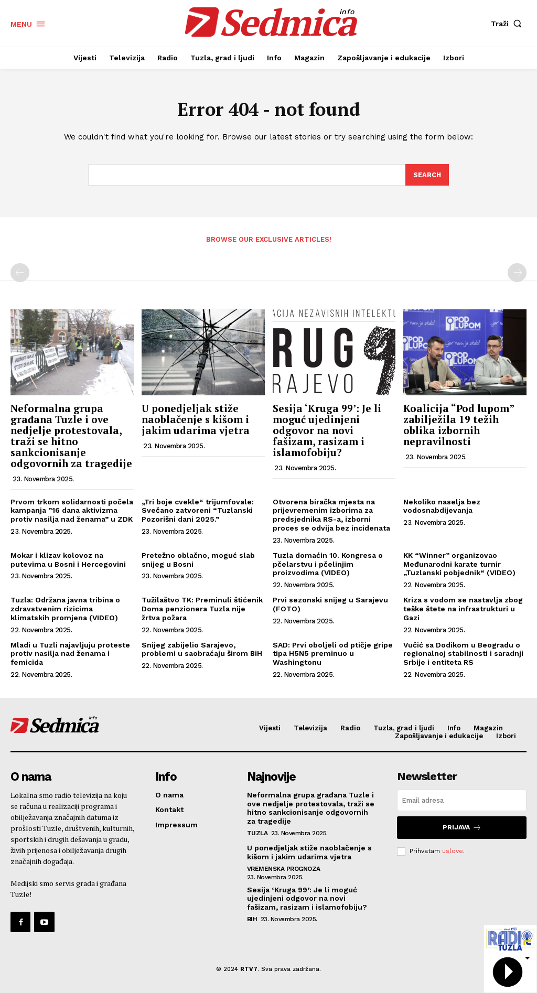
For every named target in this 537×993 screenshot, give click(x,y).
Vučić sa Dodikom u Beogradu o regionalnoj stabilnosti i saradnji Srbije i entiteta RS (463, 654)
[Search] (427, 176)
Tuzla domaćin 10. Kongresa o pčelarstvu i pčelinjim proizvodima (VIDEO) (328, 565)
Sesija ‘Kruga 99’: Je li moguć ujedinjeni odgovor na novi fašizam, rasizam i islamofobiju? (327, 431)
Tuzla (257, 833)
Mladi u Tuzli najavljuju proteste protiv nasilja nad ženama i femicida (70, 654)
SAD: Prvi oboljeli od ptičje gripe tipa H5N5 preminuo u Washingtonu (333, 654)
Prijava (462, 828)
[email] (462, 801)
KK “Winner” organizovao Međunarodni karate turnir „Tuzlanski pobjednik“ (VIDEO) (459, 565)
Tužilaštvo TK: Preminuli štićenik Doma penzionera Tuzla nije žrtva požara (202, 610)
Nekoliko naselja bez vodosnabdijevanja (441, 507)
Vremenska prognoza (283, 869)
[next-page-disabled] (517, 273)
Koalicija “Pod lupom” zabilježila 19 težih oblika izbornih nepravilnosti (458, 426)
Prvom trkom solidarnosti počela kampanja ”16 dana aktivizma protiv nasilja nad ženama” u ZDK (71, 512)
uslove (452, 851)
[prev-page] (19, 273)
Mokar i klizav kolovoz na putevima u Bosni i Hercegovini (68, 560)
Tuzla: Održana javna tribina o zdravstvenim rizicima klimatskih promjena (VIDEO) (65, 610)
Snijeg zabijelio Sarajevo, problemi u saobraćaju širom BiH (202, 650)
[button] (509, 24)
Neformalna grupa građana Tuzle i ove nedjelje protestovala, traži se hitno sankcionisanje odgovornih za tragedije (71, 436)
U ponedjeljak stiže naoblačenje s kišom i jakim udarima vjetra (196, 420)
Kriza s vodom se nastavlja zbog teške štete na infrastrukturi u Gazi (463, 610)
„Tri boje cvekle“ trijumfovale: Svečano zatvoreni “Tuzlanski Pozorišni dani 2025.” (198, 512)
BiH (252, 919)
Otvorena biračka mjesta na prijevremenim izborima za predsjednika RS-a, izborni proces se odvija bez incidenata (331, 516)
